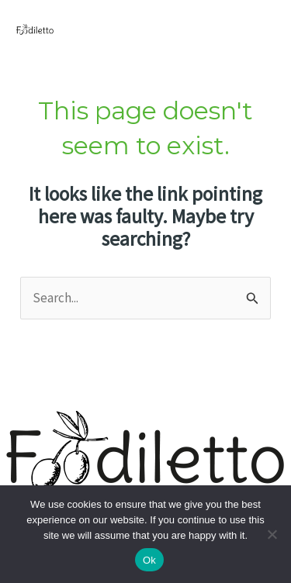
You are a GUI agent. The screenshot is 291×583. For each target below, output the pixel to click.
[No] (271, 534)
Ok (149, 560)
